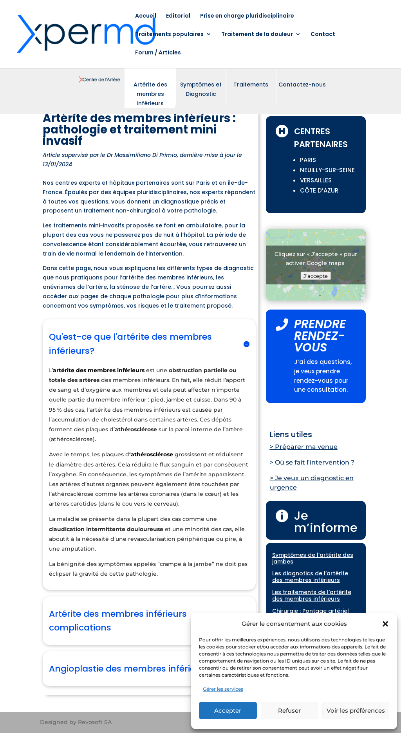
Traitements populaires (169, 34)
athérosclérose (152, 454)
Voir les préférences (356, 710)
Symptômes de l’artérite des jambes (312, 558)
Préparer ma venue (306, 446)
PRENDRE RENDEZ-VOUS (320, 336)
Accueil (145, 16)
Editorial (178, 16)
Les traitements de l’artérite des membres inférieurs (311, 595)
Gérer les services (223, 689)
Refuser (289, 710)
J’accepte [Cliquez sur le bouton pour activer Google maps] (315, 275)
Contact (323, 34)
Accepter (227, 710)
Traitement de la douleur (257, 34)
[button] (385, 624)
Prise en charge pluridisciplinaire (247, 16)
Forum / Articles (158, 53)
